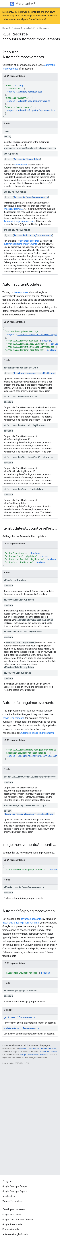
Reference (43, 28)
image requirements (13, 209)
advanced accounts (29, 241)
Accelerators (8, 1196)
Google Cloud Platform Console (17, 1219)
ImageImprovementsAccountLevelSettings (29, 813)
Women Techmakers (12, 1201)
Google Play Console (12, 1224)
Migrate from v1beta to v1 (33, 19)
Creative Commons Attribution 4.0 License (37, 1048)
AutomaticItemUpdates (29, 91)
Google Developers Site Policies (34, 1054)
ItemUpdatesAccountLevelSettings (36, 334)
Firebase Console (10, 1229)
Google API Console (11, 1214)
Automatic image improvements (19, 221)
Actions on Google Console (15, 1234)
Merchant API (25, 4)
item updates (20, 164)
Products (16, 28)
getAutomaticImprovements (19, 1017)
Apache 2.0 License (48, 1051)
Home (5, 28)
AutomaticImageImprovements (33, 100)
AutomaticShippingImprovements (35, 110)
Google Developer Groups (14, 1186)
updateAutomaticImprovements (21, 1028)
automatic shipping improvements (20, 244)
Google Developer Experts (14, 1191)
